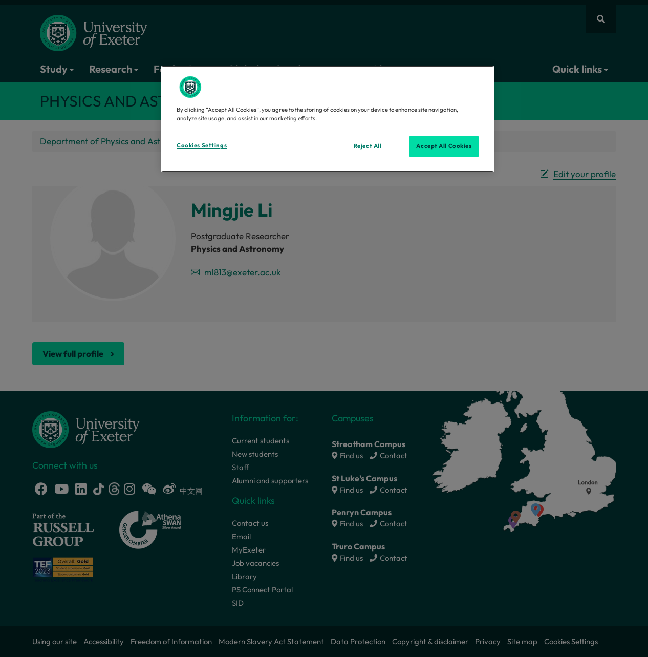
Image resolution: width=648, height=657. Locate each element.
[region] (327, 119)
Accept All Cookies (443, 146)
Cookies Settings (202, 145)
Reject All (368, 146)
